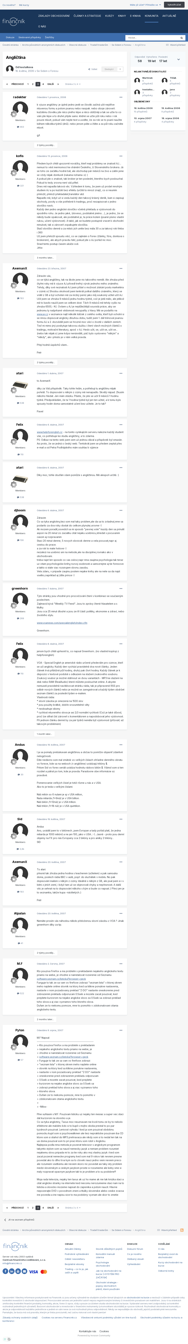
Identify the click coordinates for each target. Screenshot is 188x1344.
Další (51, 84)
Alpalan (20, 913)
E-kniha (135, 15)
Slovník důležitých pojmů (109, 1249)
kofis (20, 156)
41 (20, 943)
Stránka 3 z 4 (72, 84)
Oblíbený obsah (135, 1259)
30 (20, 774)
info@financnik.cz (12, 1263)
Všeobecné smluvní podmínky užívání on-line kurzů (108, 1317)
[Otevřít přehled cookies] (9, 1339)
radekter (19, 97)
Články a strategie (87, 15)
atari (19, 373)
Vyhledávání (133, 1264)
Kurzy (109, 15)
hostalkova (26, 67)
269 (20, 618)
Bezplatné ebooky (74, 1264)
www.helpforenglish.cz (49, 432)
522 (20, 993)
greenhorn (20, 588)
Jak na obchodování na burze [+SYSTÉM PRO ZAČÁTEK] (108, 1274)
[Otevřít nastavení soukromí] (5, 1339)
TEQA (173, 77)
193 (20, 298)
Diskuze (10, 37)
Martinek (147, 77)
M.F (19, 963)
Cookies (104, 1331)
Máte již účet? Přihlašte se (145, 4)
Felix (19, 424)
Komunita (151, 15)
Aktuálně (169, 15)
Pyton (19, 1030)
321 (20, 185)
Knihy (122, 15)
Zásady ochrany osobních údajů (20, 1317)
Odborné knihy (166, 1270)
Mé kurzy (24, 5)
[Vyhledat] (142, 38)
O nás (42, 26)
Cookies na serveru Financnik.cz (59, 1317)
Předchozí (17, 84)
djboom (20, 510)
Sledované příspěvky (30, 37)
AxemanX (19, 268)
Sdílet (92, 69)
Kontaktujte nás (87, 1331)
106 (20, 540)
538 (20, 403)
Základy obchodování (53, 15)
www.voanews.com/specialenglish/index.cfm (62, 622)
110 (20, 454)
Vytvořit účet (174, 4)
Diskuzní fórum (135, 1249)
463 (20, 126)
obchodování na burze (138, 1297)
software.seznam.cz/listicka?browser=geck (61, 978)
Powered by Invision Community (94, 1335)
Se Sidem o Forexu (47, 70)
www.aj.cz (42, 314)
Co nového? (9, 5)
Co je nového (134, 1254)
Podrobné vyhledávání (77, 1254)
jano (172, 89)
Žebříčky (49, 37)
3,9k (20, 849)
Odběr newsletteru (75, 1259)
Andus (20, 744)
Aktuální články (73, 1249)
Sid (19, 819)
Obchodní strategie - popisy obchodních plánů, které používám (108, 1285)
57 (20, 1059)
